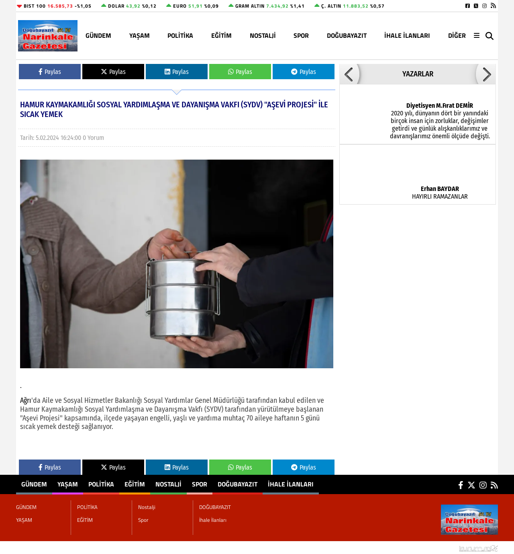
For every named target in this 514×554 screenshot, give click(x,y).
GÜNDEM (98, 35)
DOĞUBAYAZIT (347, 35)
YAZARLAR (417, 74)
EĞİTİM (221, 35)
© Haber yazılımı (455, 547)
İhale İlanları (407, 35)
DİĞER (457, 35)
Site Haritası (36, 547)
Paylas (50, 72)
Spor (301, 35)
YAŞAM (139, 35)
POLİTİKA (180, 35)
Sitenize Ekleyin (82, 547)
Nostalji (263, 35)
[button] (349, 74)
